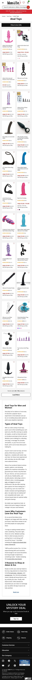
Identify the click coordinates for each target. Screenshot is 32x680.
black (12, 482)
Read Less (16, 592)
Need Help (22, 631)
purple (22, 480)
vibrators (19, 573)
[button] (16, 395)
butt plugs (13, 573)
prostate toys (8, 575)
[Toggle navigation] (3, 3)
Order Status (8, 631)
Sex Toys (9, 16)
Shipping (6, 637)
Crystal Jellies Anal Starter (14, 559)
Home (3, 16)
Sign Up (16, 619)
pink (6, 482)
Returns (21, 637)
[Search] (16, 7)
